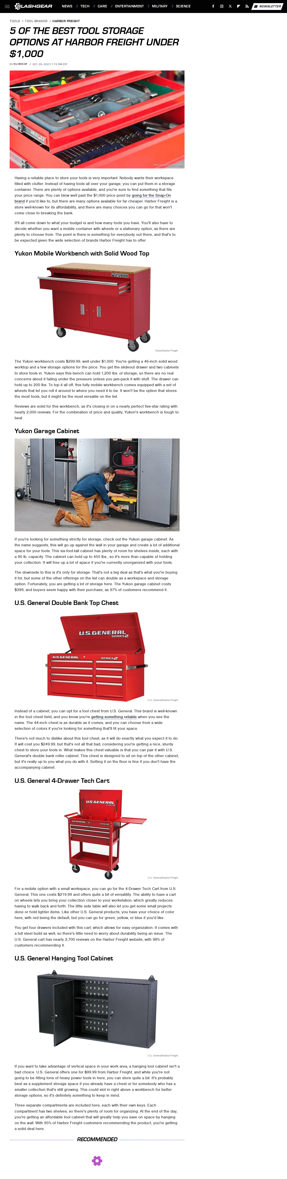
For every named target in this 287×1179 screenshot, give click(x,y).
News (67, 6)
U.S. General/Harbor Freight (162, 700)
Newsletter (267, 6)
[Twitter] (230, 6)
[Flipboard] (238, 6)
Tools (15, 21)
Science (183, 6)
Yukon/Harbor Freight (166, 350)
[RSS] (247, 6)
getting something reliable (114, 716)
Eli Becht (20, 64)
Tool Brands (36, 21)
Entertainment (129, 6)
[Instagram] (222, 6)
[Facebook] (213, 6)
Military (160, 6)
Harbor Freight (66, 21)
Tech (84, 6)
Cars (102, 6)
